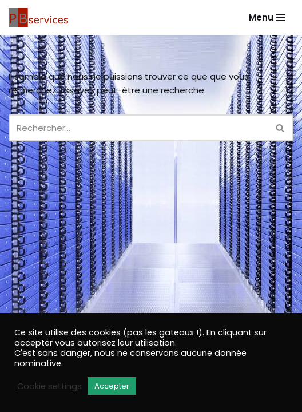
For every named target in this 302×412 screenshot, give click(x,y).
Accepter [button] (111, 386)
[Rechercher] (138, 127)
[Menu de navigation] (266, 17)
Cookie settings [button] (49, 386)
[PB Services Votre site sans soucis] (40, 17)
